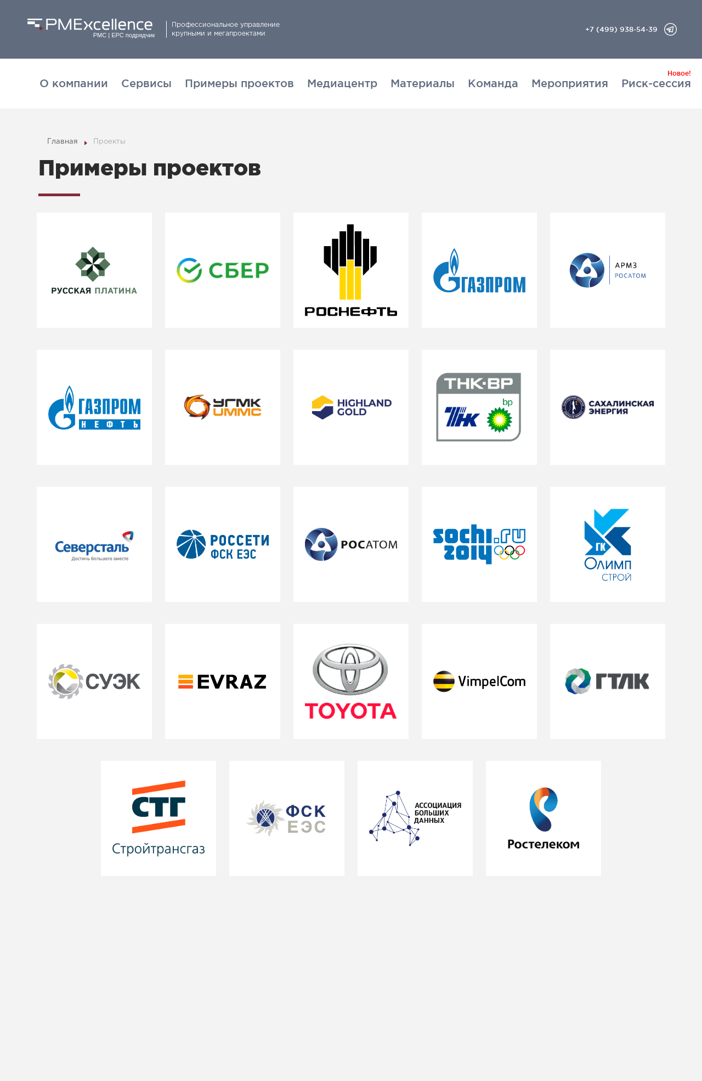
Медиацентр (342, 83)
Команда (493, 83)
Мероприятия (569, 83)
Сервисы (146, 83)
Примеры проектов (239, 83)
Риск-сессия (656, 83)
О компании (73, 83)
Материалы (422, 83)
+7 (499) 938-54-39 (621, 29)
